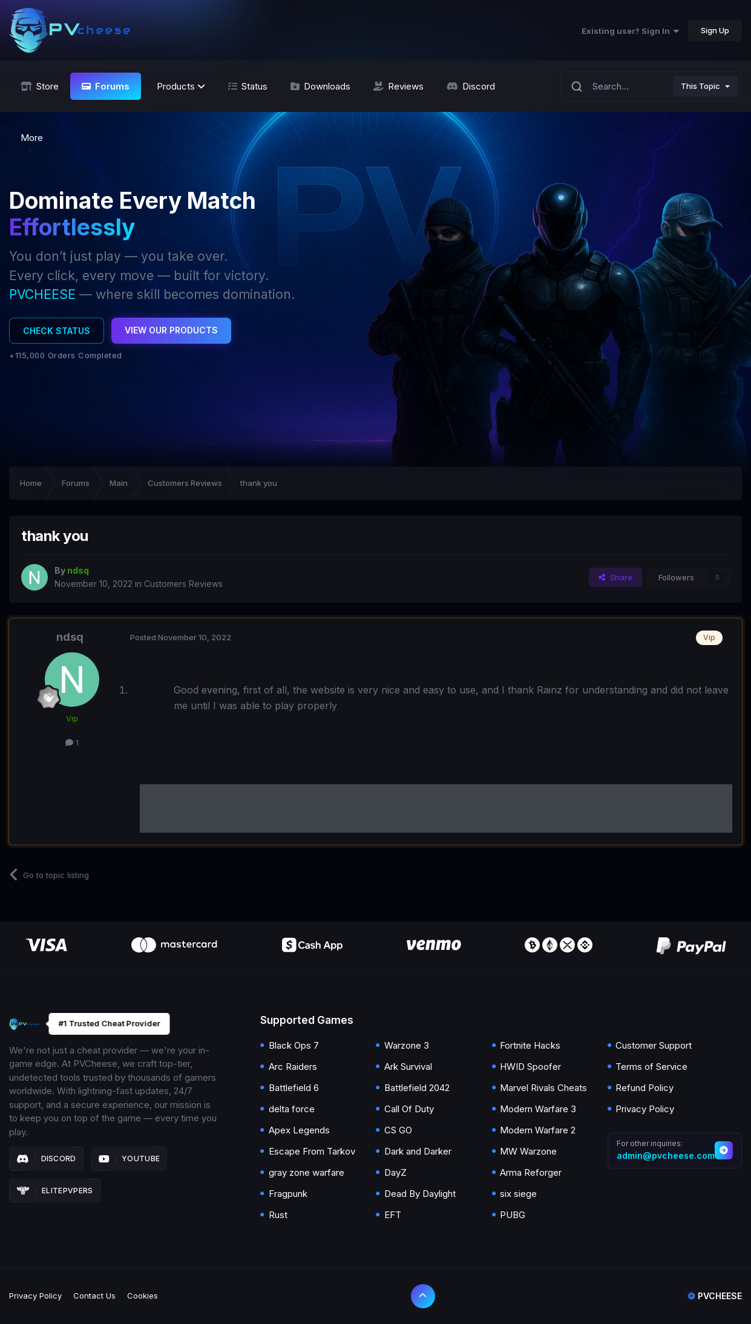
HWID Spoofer (530, 1066)
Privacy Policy (644, 1108)
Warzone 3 (406, 1045)
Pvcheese (714, 1296)
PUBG (512, 1214)
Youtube (129, 1159)
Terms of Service (651, 1066)
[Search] (576, 86)
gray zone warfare (306, 1172)
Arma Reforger (531, 1172)
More (32, 137)
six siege (518, 1193)
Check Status (56, 331)
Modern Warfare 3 (538, 1108)
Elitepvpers (54, 1191)
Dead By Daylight (420, 1193)
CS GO (398, 1130)
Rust (278, 1214)
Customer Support (653, 1045)
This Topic (700, 86)
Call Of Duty (409, 1108)
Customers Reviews (183, 583)
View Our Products (171, 330)
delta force (292, 1108)
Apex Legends (299, 1130)
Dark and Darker (417, 1151)
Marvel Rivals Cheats (543, 1087)
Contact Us (94, 1295)
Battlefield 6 (294, 1087)
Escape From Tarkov (312, 1151)
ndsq (70, 637)
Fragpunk (288, 1193)
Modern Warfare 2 (538, 1130)
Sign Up (715, 30)
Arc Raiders (293, 1066)
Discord (46, 1159)
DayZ (395, 1172)
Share (615, 577)
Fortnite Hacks (530, 1045)
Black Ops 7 (294, 1045)
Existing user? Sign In (630, 31)
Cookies (142, 1295)
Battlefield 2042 (417, 1087)
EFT (392, 1214)
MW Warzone (528, 1151)
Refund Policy (644, 1087)
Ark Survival (408, 1066)
